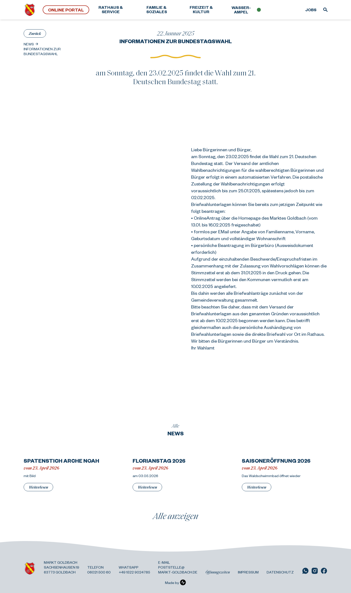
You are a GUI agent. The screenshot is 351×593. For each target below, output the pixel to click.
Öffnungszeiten (217, 572)
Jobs (310, 9)
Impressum (248, 572)
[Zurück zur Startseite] (30, 10)
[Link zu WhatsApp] (305, 570)
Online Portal (66, 9)
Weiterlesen (38, 487)
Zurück (35, 33)
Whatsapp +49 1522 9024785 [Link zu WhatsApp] (134, 569)
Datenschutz (280, 572)
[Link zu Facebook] (324, 570)
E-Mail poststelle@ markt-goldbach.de (177, 567)
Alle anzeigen (175, 516)
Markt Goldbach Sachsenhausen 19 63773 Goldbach (61, 567)
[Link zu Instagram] (314, 570)
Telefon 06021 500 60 (99, 569)
